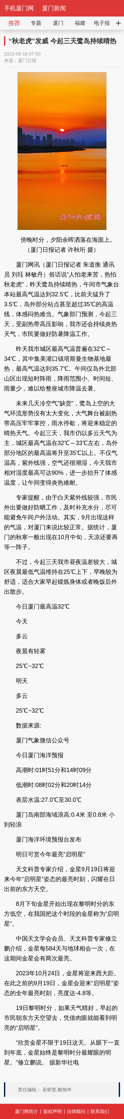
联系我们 (100, 1111)
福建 (80, 23)
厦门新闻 (54, 8)
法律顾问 (76, 1111)
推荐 (14, 23)
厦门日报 (27, 60)
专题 (36, 23)
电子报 (102, 23)
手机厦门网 (19, 8)
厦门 (58, 23)
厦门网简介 (26, 1111)
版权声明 (52, 1111)
